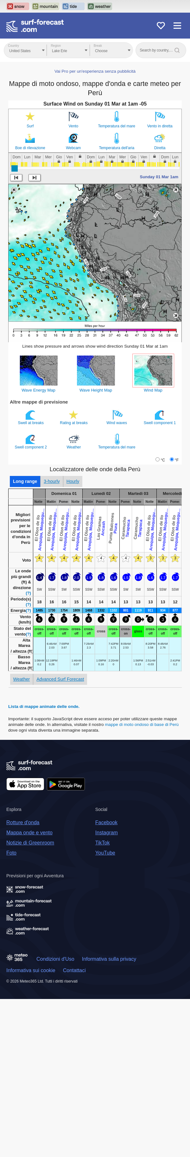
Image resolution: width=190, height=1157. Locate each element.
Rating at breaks (74, 417)
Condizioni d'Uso (55, 959)
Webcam (73, 148)
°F (177, 460)
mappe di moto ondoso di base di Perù (142, 724)
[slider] (14, 168)
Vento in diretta (160, 126)
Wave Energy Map (38, 390)
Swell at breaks (31, 417)
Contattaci (74, 970)
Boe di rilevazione (30, 148)
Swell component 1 (160, 417)
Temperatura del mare (116, 126)
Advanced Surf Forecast (60, 679)
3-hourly (52, 481)
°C (163, 460)
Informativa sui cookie (30, 970)
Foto (11, 853)
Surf (30, 126)
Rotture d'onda (22, 822)
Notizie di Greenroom (30, 842)
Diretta (159, 148)
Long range (25, 481)
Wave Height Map (95, 390)
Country (13, 45)
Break (98, 45)
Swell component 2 (31, 441)
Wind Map (153, 390)
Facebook (106, 822)
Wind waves (117, 417)
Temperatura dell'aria (116, 148)
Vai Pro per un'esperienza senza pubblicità (95, 71)
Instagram (106, 832)
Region (56, 45)
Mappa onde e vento (29, 832)
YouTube (105, 853)
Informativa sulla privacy (109, 959)
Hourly (72, 481)
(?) (28, 593)
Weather (74, 441)
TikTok (102, 842)
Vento (73, 126)
